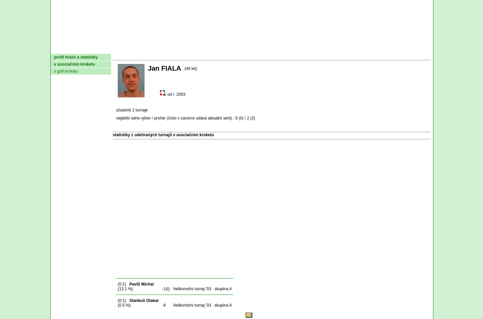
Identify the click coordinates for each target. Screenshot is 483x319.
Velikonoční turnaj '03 (192, 289)
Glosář (329, 48)
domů (62, 48)
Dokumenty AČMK (135, 48)
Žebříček (243, 48)
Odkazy (396, 48)
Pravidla (277, 48)
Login (422, 48)
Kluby (184, 48)
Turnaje (210, 48)
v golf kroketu (66, 71)
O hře (305, 48)
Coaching (361, 48)
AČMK (86, 48)
